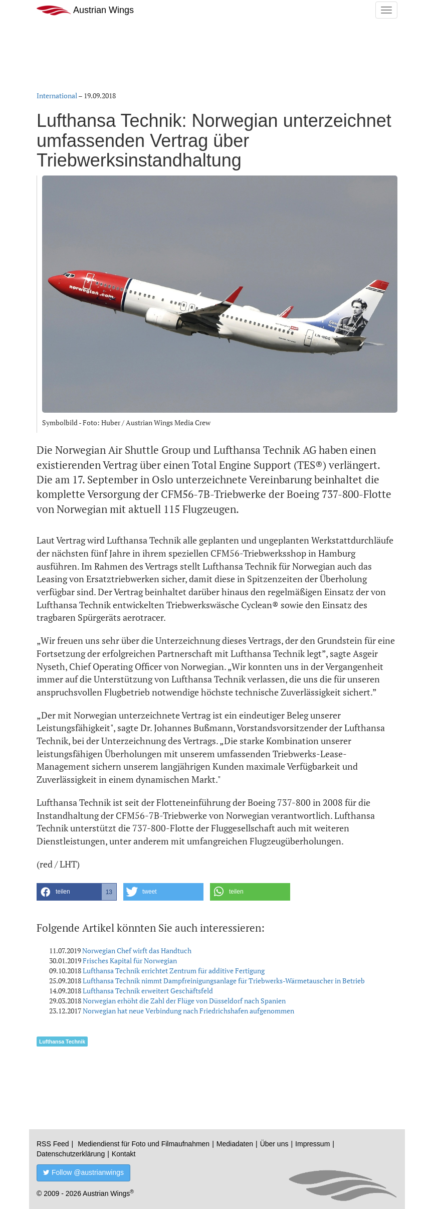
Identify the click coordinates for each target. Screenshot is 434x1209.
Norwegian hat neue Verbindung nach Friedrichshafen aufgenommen (188, 1010)
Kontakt (123, 1154)
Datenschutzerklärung (71, 1154)
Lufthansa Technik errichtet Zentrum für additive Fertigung (174, 970)
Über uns (274, 1144)
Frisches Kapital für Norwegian (130, 960)
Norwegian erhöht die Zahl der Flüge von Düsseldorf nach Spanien (184, 1000)
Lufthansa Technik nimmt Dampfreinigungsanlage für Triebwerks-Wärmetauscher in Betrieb (224, 980)
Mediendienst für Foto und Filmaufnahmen (143, 1144)
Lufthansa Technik (62, 1042)
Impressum (312, 1144)
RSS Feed (53, 1144)
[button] (77, 892)
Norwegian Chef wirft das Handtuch (136, 950)
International (57, 95)
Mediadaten (234, 1144)
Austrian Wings (85, 10)
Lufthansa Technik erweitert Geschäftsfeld (148, 990)
